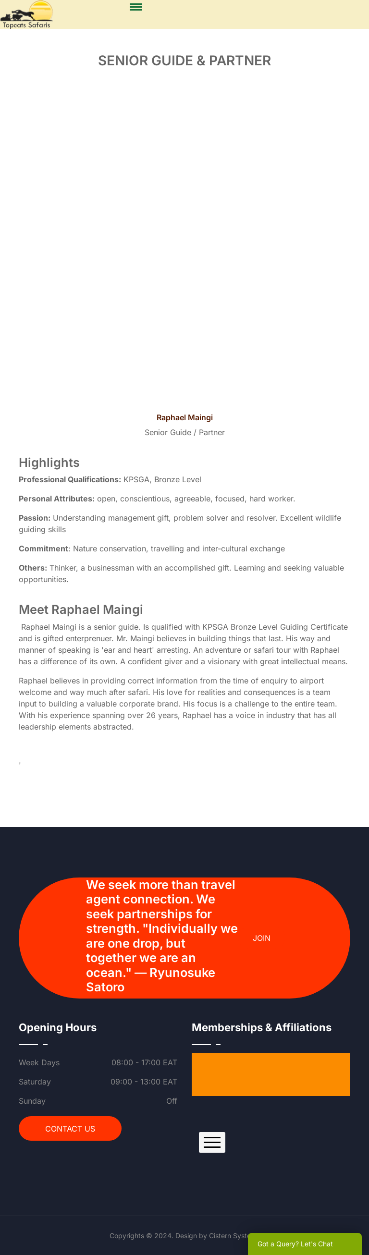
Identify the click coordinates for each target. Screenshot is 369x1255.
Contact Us (70, 1128)
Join (262, 938)
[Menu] (135, 7)
